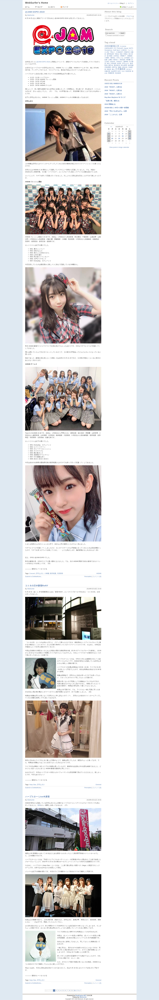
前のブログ (77, 990)
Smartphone (108, 50)
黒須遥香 (118, 73)
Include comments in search (115, 35)
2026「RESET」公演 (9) (113, 87)
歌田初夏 (53, 573)
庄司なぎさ (39, 573)
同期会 (125, 54)
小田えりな (119, 58)
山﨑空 (110, 60)
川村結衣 (119, 61)
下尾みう (112, 52)
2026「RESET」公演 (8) (113, 90)
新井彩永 (117, 65)
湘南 (119, 67)
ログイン (131, 3)
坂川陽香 (109, 56)
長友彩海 (128, 71)
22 (119, 138)
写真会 (117, 54)
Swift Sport (116, 50)
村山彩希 (124, 65)
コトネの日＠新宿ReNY (36, 585)
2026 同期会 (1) (109, 104)
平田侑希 (113, 63)
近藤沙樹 (107, 71)
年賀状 (119, 63)
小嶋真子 (123, 56)
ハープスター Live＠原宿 (37, 796)
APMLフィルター (128, 7)
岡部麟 (128, 60)
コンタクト (51, 7)
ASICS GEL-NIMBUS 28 (113, 83)
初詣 (121, 54)
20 (112, 138)
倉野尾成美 (110, 54)
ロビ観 (106, 52)
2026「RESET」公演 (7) (113, 94)
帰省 (108, 63)
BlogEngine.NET (80, 995)
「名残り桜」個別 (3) (111, 101)
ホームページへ (113, 3)
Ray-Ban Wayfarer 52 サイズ (114, 97)
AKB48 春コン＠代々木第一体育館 (116, 108)
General (98, 784)
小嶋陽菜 (129, 56)
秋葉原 (109, 69)
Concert (32, 573)
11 (130, 134)
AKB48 (98, 573)
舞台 (113, 69)
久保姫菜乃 (119, 52)
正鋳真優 (107, 67)
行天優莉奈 (120, 69)
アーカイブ (38, 7)
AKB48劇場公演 (111, 46)
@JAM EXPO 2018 (43, 62)
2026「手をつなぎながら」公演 (115, 111)
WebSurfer (30, 15)
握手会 (110, 65)
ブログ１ (129, 16)
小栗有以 (112, 58)
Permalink (87, 576)
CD (115, 48)
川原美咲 (60, 573)
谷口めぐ (129, 69)
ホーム (27, 7)
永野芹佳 (114, 67)
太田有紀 (116, 56)
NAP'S (131, 48)
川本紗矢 (112, 61)
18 (130, 136)
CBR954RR (108, 48)
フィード (64, 7)
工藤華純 (125, 61)
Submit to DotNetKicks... (33, 576)
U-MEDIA (124, 50)
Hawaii (126, 48)
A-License (123, 46)
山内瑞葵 (127, 58)
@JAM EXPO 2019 (35, 12)
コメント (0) (97, 576)
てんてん (130, 50)
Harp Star (32, 784)
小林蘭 (46, 573)
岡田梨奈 (122, 60)
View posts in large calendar (119, 147)
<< (111, 127)
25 (130, 138)
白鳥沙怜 (125, 67)
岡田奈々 (116, 60)
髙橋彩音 (111, 73)
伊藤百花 (127, 52)
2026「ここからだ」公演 (113, 114)
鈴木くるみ (121, 71)
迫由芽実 (114, 71)
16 (123, 136)
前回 (39, 805)
